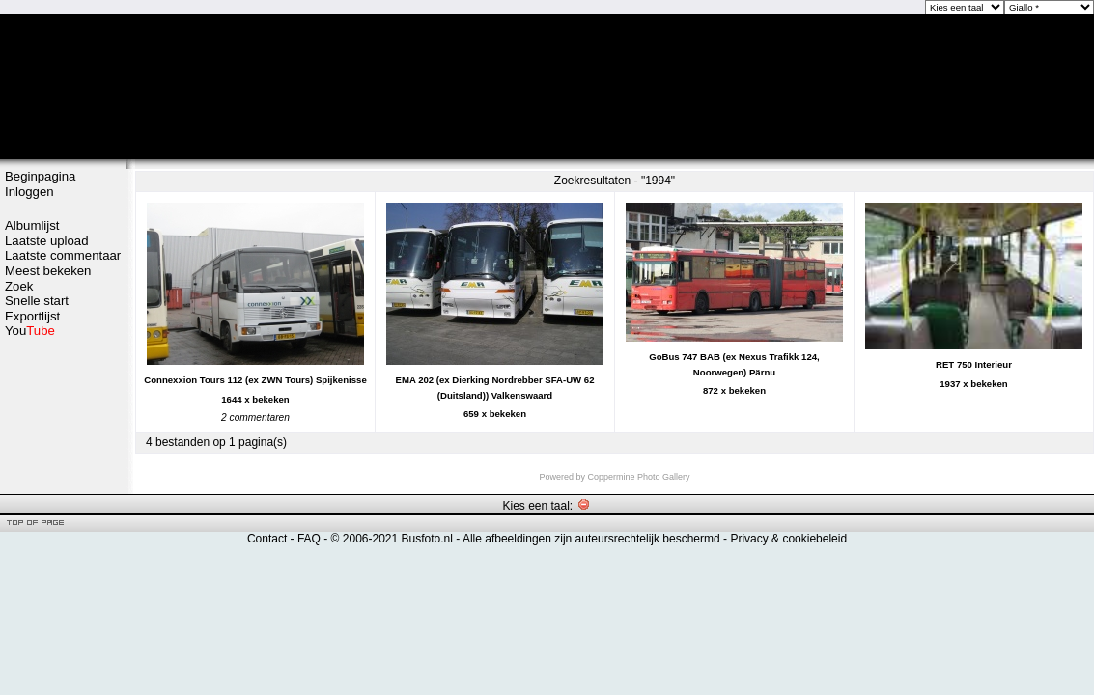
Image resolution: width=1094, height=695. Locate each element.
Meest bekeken (48, 271)
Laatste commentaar (63, 255)
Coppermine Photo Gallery (638, 477)
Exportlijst (32, 316)
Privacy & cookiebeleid (788, 538)
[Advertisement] (63, 412)
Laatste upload (47, 241)
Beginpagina (40, 176)
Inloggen (29, 191)
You (30, 330)
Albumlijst (32, 225)
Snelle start (37, 300)
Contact (267, 538)
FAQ (309, 538)
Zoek (19, 286)
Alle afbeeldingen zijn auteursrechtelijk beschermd (591, 538)
